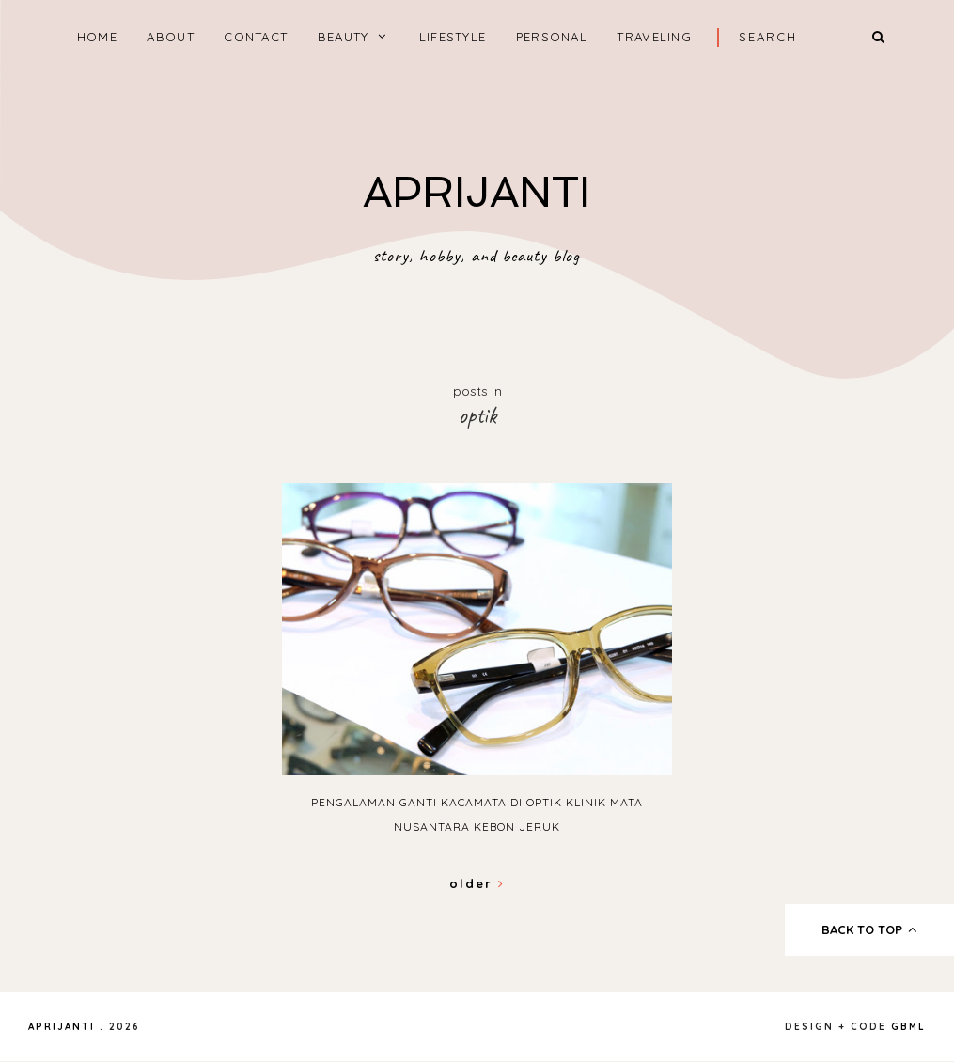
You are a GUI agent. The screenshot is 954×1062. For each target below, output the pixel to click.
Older (477, 883)
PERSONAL (551, 36)
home (97, 36)
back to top (869, 929)
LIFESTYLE (453, 36)
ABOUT (171, 36)
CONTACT (256, 36)
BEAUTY (343, 36)
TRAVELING (654, 36)
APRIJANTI (476, 192)
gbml (908, 1027)
